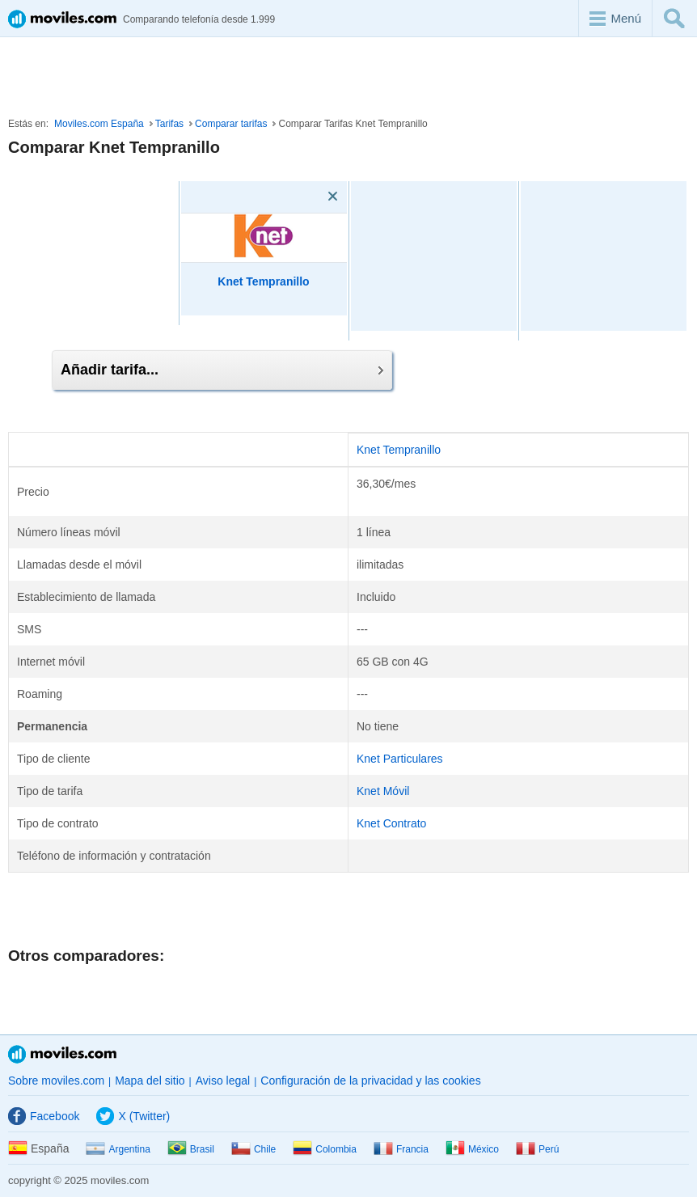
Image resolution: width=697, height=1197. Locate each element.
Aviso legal (223, 1080)
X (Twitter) (133, 1116)
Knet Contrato (391, 823)
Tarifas (169, 123)
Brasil (190, 1149)
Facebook (43, 1116)
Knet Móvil (383, 791)
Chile (253, 1149)
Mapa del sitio (149, 1080)
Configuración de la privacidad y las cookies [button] (370, 1080)
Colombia (325, 1149)
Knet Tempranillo (399, 449)
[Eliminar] (309, 196)
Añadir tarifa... (222, 370)
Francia (401, 1149)
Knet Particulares (400, 758)
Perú (537, 1149)
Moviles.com (62, 1054)
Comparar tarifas (231, 123)
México (472, 1149)
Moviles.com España (99, 123)
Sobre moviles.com (56, 1080)
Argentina (118, 1149)
